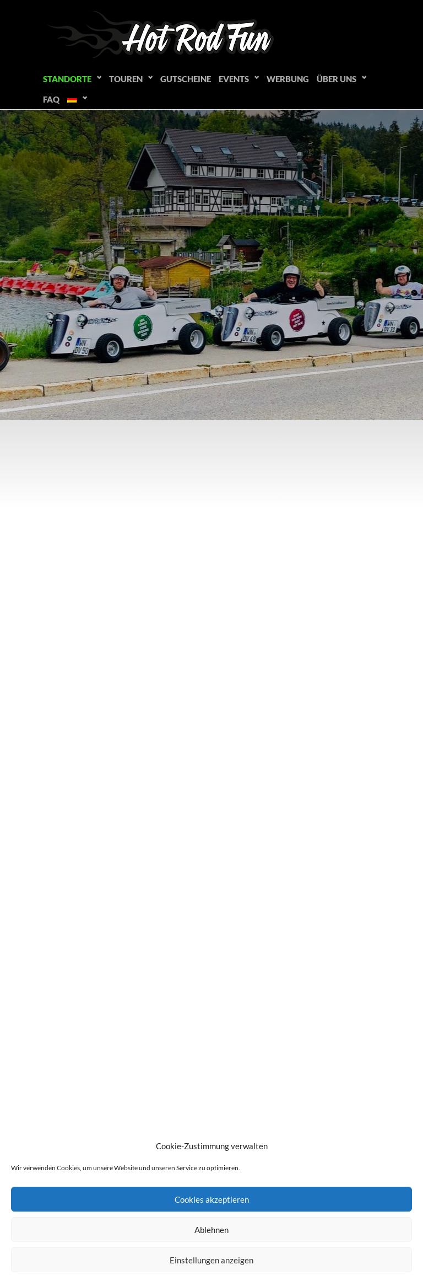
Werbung (288, 79)
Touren (126, 79)
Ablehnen (211, 1230)
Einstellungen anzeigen (211, 1260)
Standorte (67, 79)
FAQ (51, 99)
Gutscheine (185, 79)
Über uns (336, 79)
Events (234, 79)
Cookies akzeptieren (212, 1199)
